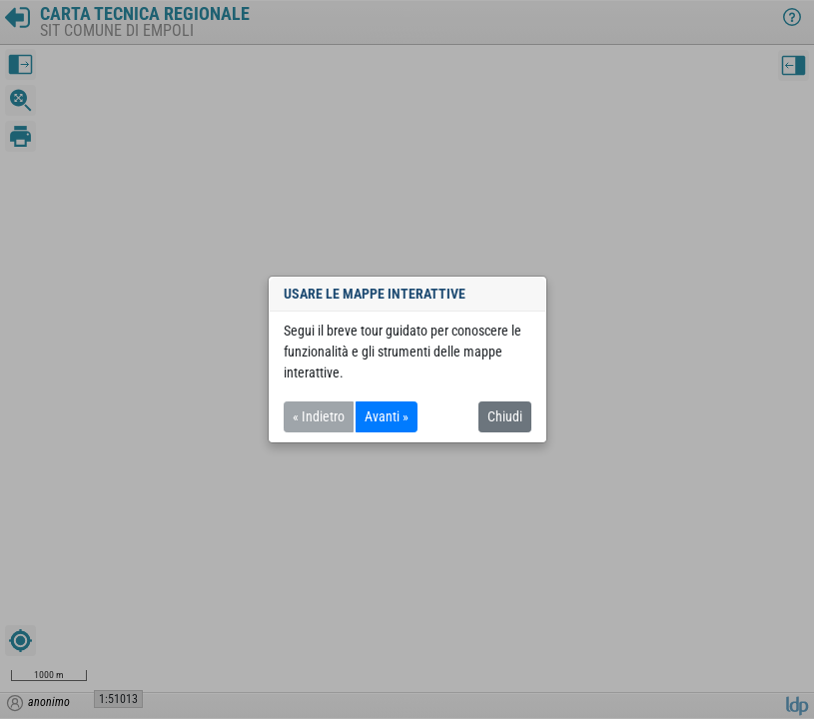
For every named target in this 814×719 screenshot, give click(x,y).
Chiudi (504, 416)
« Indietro (319, 416)
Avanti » (386, 416)
